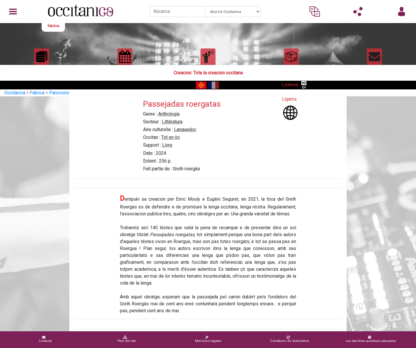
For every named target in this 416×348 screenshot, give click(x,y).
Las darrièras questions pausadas (371, 339)
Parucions (59, 92)
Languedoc (185, 129)
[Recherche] (177, 11)
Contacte (45, 339)
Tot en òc (170, 137)
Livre (167, 145)
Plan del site (127, 339)
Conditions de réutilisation (289, 339)
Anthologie (169, 114)
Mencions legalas (208, 339)
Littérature (172, 122)
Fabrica (37, 92)
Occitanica (14, 92)
